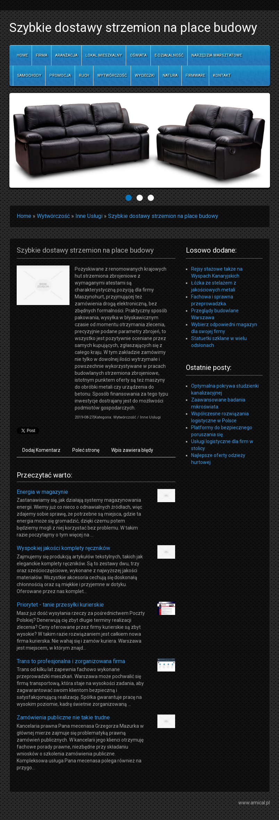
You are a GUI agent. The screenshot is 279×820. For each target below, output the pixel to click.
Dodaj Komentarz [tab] (41, 450)
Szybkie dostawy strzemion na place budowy (163, 216)
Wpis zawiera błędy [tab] (132, 450)
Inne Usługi (88, 216)
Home (24, 216)
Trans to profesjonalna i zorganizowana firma (71, 661)
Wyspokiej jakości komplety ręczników (63, 548)
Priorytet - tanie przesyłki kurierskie (60, 604)
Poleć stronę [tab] (85, 450)
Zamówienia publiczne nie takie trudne (63, 717)
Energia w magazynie (42, 492)
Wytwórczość (53, 216)
